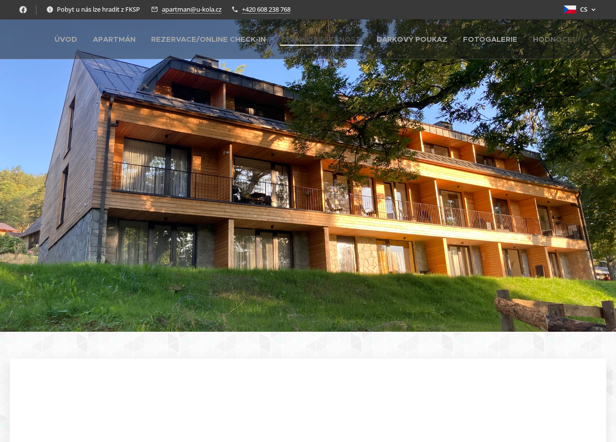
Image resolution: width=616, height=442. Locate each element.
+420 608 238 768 (266, 9)
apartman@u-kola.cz (192, 9)
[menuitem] (68, 39)
